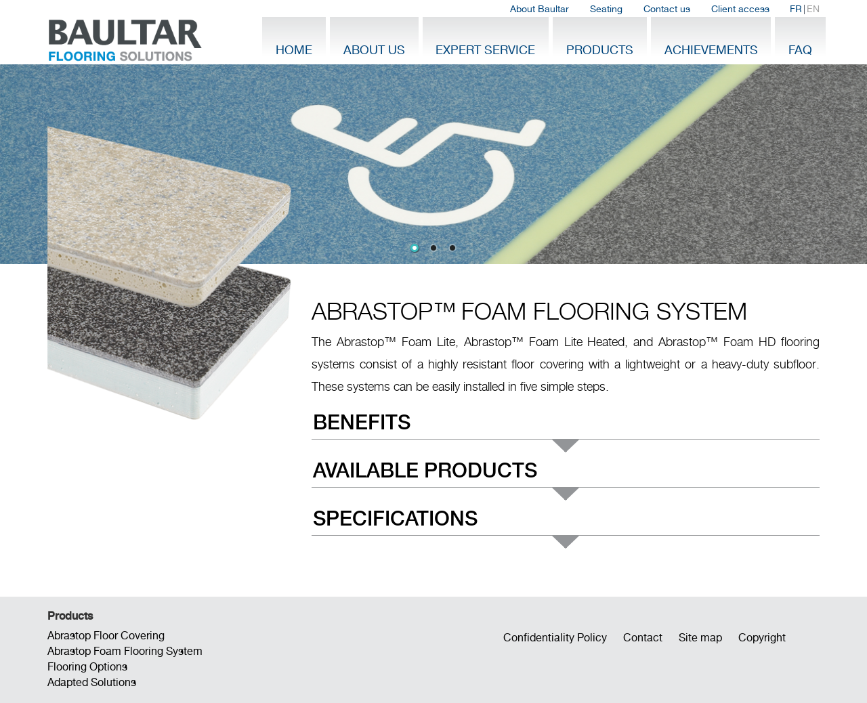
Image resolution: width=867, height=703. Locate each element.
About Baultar (539, 8)
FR (796, 8)
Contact (642, 637)
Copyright (762, 637)
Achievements (711, 50)
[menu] (566, 477)
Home (294, 50)
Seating (606, 8)
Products (599, 50)
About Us (374, 50)
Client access (740, 8)
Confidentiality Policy (555, 637)
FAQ (800, 50)
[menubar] (665, 9)
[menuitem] (540, 9)
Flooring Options (87, 666)
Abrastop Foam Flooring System (125, 651)
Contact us (666, 8)
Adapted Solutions (91, 682)
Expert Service (485, 50)
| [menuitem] (805, 9)
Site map (700, 637)
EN (813, 8)
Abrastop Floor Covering (106, 635)
